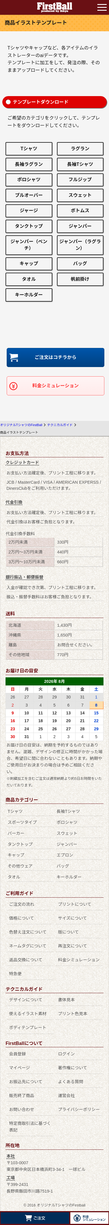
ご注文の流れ (21, 904)
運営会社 (66, 1095)
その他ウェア (20, 866)
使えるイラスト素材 (28, 1013)
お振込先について (25, 1081)
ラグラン (80, 148)
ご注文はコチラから (55, 357)
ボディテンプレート (27, 1027)
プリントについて (75, 904)
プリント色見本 (72, 1013)
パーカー (16, 833)
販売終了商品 (21, 1095)
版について (68, 932)
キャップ (28, 263)
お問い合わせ (21, 1109)
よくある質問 (70, 1081)
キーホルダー (29, 294)
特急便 (15, 973)
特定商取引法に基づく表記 (30, 1126)
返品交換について (25, 960)
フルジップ (80, 179)
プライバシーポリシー (79, 1109)
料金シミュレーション (55, 385)
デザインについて (25, 999)
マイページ (19, 1068)
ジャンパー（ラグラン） (80, 244)
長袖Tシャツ (80, 164)
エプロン (64, 855)
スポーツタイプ (22, 822)
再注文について (72, 946)
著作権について (72, 1068)
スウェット (80, 195)
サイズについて (72, 918)
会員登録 (17, 1054)
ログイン (66, 1054)
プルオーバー (29, 195)
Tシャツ (28, 148)
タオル (29, 279)
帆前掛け (80, 279)
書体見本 (66, 999)
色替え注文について (28, 932)
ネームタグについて (28, 946)
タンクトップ (29, 226)
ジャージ (29, 210)
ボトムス (80, 210)
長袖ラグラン (29, 164)
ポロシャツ (28, 179)
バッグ (80, 263)
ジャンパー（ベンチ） (28, 244)
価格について (21, 918)
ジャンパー (80, 226)
